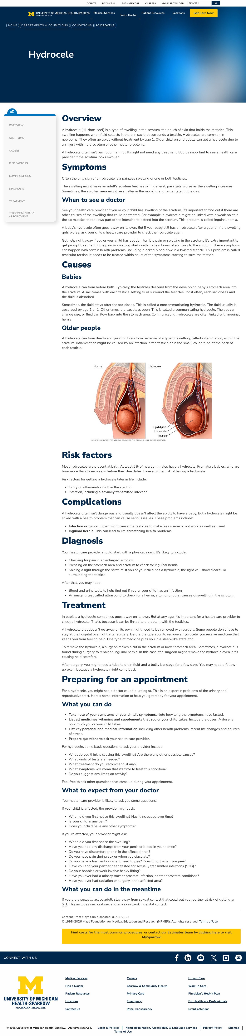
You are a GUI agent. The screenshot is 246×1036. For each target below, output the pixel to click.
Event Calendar (198, 1009)
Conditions (82, 25)
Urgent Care (196, 978)
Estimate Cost (130, 3)
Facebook (177, 957)
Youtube (200, 957)
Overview (16, 125)
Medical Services (104, 13)
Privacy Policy (212, 1028)
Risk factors (18, 163)
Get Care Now (204, 13)
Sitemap (233, 1028)
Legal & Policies (108, 1028)
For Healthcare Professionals (207, 1001)
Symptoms (16, 138)
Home (12, 25)
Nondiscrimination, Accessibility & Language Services (161, 1028)
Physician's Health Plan (204, 993)
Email (238, 958)
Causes (14, 150)
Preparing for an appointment (21, 214)
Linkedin (187, 957)
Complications (20, 176)
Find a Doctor (128, 15)
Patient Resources (153, 13)
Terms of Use (208, 921)
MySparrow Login (173, 3)
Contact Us (72, 1009)
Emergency (134, 1001)
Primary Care (135, 993)
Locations (179, 13)
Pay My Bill (109, 3)
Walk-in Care (197, 986)
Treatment (17, 201)
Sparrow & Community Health (147, 986)
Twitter (213, 957)
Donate (91, 3)
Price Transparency (139, 1009)
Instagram (226, 957)
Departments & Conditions (44, 25)
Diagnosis (16, 188)
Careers (150, 3)
